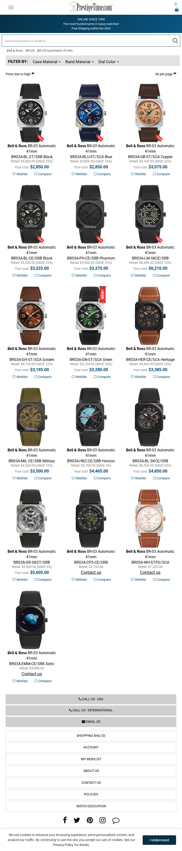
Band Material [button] (79, 61)
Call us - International (91, 710)
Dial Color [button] (108, 61)
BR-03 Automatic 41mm (55, 50)
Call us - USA (91, 699)
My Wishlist (91, 759)
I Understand (159, 840)
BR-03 (30, 50)
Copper (150, 151)
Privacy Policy (63, 845)
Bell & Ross (15, 50)
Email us (91, 722)
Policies (91, 794)
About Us (91, 771)
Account (91, 747)
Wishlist (20, 174)
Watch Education (91, 806)
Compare (43, 174)
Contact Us (91, 783)
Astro (32, 658)
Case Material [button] (47, 61)
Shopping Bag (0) (91, 736)
